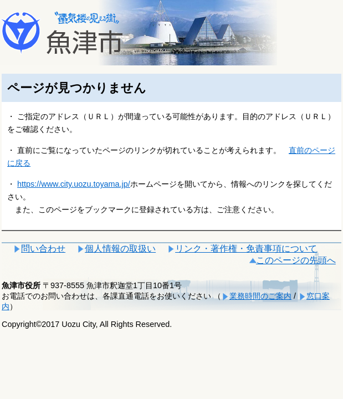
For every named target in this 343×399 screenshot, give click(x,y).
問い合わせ (43, 248)
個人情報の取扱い (120, 248)
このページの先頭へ (296, 260)
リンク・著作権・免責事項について (246, 248)
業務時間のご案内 (260, 295)
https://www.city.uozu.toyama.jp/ (73, 184)
